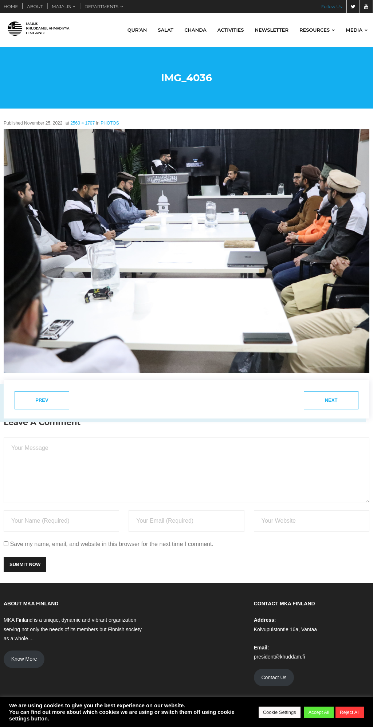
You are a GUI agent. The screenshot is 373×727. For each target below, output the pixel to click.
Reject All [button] (350, 712)
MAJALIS (61, 6)
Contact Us (273, 678)
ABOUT (35, 6)
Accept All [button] (319, 712)
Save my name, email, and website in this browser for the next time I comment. (111, 544)
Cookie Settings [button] (279, 712)
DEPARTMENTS (101, 6)
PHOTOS (110, 123)
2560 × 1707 (82, 123)
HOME (11, 6)
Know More (24, 659)
